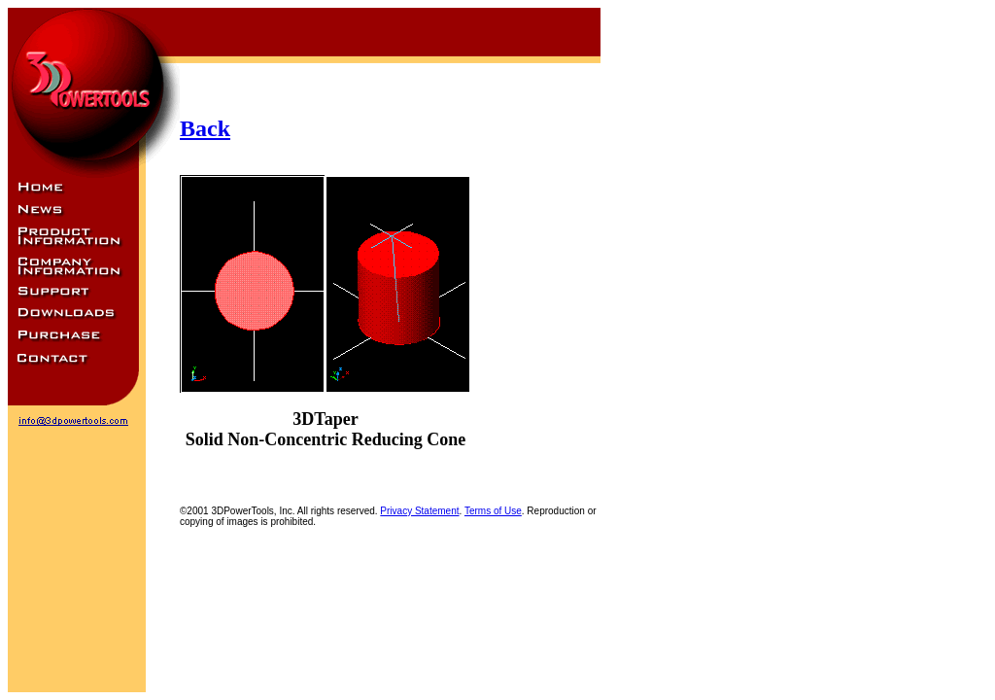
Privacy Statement (419, 511)
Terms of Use (493, 511)
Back (205, 128)
